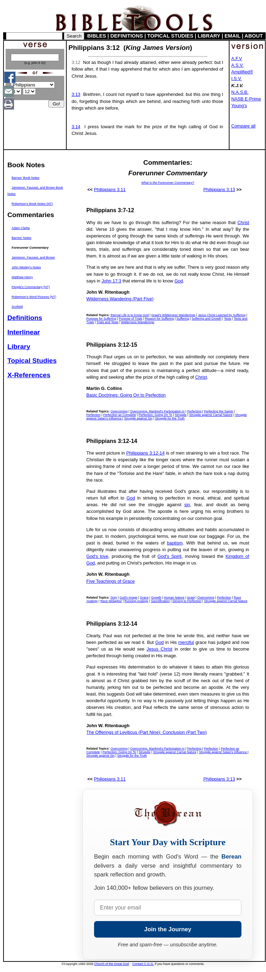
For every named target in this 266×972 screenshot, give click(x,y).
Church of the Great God (111, 964)
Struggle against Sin (138, 418)
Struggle (181, 415)
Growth (156, 597)
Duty (114, 597)
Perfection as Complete (119, 415)
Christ (243, 222)
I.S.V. (236, 78)
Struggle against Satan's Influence (223, 752)
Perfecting (194, 411)
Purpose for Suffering (101, 318)
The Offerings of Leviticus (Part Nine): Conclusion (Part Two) (146, 732)
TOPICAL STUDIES (170, 36)
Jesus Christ (159, 649)
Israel (191, 597)
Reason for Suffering (159, 318)
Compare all (243, 126)
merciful (186, 642)
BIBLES (96, 36)
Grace (144, 597)
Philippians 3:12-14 (145, 453)
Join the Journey (167, 929)
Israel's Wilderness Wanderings (173, 315)
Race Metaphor (111, 601)
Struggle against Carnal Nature (211, 415)
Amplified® (242, 71)
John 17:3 (111, 280)
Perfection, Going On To (155, 415)
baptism (175, 543)
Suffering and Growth (206, 318)
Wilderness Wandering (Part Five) (120, 298)
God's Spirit (169, 556)
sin (187, 504)
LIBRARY (209, 36)
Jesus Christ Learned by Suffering (221, 315)
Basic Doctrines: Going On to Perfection (126, 395)
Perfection (93, 415)
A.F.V (236, 58)
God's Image (129, 597)
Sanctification (160, 601)
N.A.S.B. (239, 92)
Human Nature (174, 597)
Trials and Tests (108, 322)
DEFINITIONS (127, 36)
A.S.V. (237, 65)
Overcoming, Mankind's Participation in (157, 411)
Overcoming (119, 411)
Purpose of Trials (130, 318)
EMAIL (232, 36)
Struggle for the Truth (170, 418)
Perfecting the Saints (218, 411)
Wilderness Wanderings (137, 322)
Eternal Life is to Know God (130, 315)
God (178, 280)
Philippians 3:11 (110, 189)
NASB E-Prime (246, 99)
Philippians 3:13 (219, 189)
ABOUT (254, 36)
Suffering (183, 318)
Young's (239, 105)
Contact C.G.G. (143, 964)
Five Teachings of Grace (110, 581)
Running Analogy (136, 601)
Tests (227, 318)
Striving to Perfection (186, 601)
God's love (97, 556)
